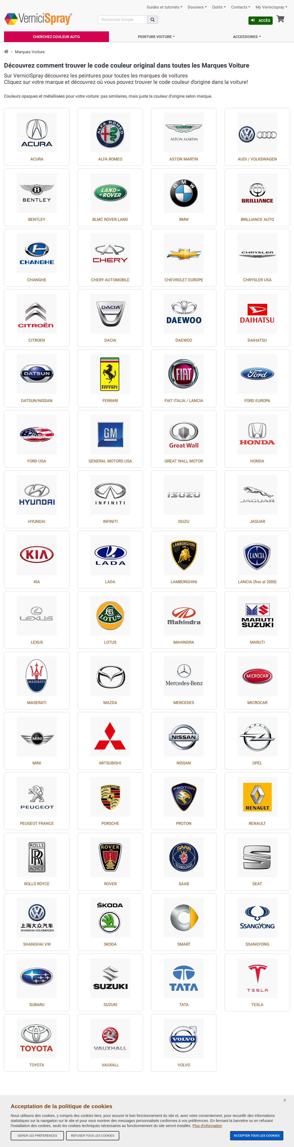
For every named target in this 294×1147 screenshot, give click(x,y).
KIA (37, 581)
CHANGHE (36, 280)
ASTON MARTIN (183, 159)
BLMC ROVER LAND (110, 219)
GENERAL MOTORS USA (110, 461)
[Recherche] (122, 19)
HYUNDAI (36, 521)
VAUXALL (110, 1065)
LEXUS (37, 642)
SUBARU (36, 1004)
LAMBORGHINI (184, 581)
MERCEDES (183, 702)
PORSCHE (110, 823)
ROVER (110, 883)
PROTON (183, 823)
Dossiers (196, 7)
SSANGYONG (257, 944)
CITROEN (36, 340)
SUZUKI (110, 1004)
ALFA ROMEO (110, 159)
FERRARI (110, 400)
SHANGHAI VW (37, 944)
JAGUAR (257, 521)
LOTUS (110, 642)
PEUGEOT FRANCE (37, 823)
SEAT (257, 883)
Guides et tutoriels (163, 7)
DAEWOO (183, 340)
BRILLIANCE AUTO (257, 219)
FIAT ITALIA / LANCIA (184, 400)
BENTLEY (36, 219)
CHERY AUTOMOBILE (110, 280)
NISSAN (184, 763)
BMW (184, 219)
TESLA (257, 1004)
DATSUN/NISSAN (36, 400)
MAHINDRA (183, 642)
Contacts (239, 7)
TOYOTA (36, 1065)
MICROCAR (257, 702)
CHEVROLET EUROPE (184, 280)
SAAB (184, 883)
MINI (36, 763)
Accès (260, 20)
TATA (184, 1004)
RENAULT (257, 823)
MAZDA (110, 702)
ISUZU (183, 521)
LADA (110, 581)
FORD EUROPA (257, 400)
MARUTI (257, 642)
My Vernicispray (270, 7)
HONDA (257, 461)
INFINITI (110, 521)
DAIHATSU (257, 340)
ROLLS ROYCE (37, 883)
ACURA (36, 159)
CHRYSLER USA (257, 280)
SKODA (110, 944)
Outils (217, 7)
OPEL (257, 763)
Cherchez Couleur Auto (56, 37)
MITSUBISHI (110, 763)
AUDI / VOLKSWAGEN (257, 159)
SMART (183, 944)
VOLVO (184, 1065)
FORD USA (36, 461)
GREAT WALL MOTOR (184, 461)
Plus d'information (207, 1126)
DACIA (110, 340)
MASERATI (36, 702)
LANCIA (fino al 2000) (257, 581)
